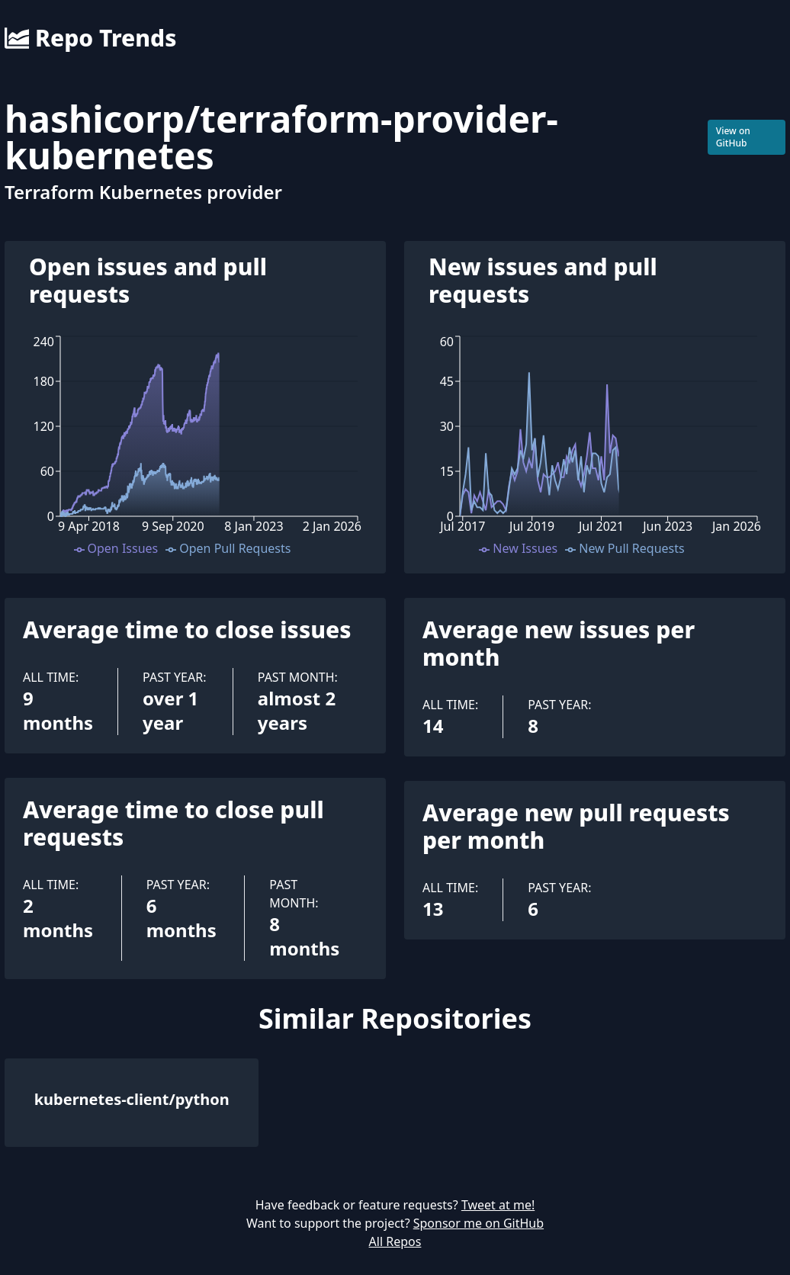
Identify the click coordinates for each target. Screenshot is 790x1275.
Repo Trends (90, 38)
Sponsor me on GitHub (478, 1223)
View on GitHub (733, 136)
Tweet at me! (498, 1204)
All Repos (395, 1241)
